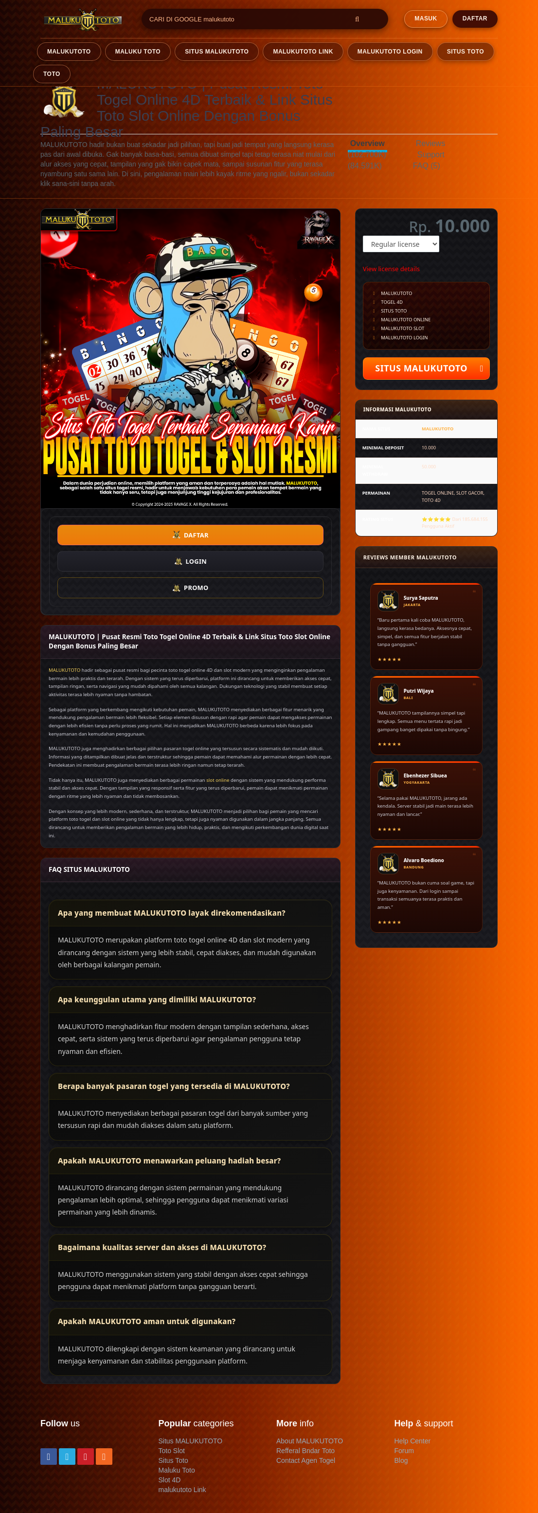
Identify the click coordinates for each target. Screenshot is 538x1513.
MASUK (425, 18)
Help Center (413, 1388)
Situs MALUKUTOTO (191, 1388)
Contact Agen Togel (305, 1407)
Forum (404, 1398)
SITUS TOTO (465, 51)
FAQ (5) (426, 166)
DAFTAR (475, 18)
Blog (401, 1407)
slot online (217, 727)
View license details (391, 268)
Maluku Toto (177, 1417)
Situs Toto (173, 1407)
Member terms (157, 1486)
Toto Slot (172, 1398)
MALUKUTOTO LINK (303, 51)
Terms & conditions (99, 1486)
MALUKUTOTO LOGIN (390, 51)
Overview (367, 143)
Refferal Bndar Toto (305, 1398)
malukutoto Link (182, 1436)
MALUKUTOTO (64, 617)
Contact (52, 1486)
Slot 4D (170, 1427)
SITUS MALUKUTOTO (217, 51)
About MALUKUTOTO (309, 1388)
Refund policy (61, 1495)
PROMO (281, 535)
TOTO (51, 74)
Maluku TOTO (138, 51)
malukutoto (69, 51)
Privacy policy (206, 1486)
